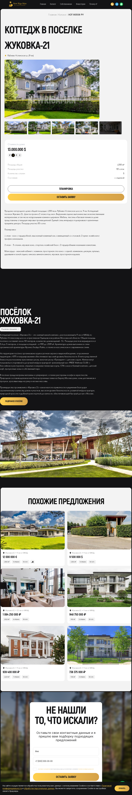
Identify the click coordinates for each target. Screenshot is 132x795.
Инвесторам (80, 4)
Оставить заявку (66, 197)
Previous (14, 89)
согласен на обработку (44, 769)
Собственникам (66, 4)
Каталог (53, 4)
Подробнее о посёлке (14, 401)
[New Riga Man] (17, 4)
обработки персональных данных (39, 788)
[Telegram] (116, 4)
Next (89, 89)
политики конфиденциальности (86, 769)
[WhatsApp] (121, 4)
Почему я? (93, 4)
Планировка (66, 189)
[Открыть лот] (33, 530)
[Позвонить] (112, 4)
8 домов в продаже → (10, 329)
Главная (43, 4)
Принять (122, 788)
